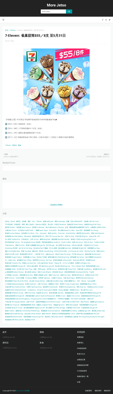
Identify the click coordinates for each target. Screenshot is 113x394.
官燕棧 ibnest (90, 260)
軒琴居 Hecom (52, 269)
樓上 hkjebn (30, 224)
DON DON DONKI (60, 251)
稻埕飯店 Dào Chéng (24, 260)
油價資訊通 (81, 359)
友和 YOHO (30, 302)
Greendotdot (70, 233)
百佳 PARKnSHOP (76, 221)
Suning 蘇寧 (91, 281)
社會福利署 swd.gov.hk (89, 308)
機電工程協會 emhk (40, 275)
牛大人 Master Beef (78, 266)
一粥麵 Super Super (41, 230)
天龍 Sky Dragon (69, 278)
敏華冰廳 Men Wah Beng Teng (58, 257)
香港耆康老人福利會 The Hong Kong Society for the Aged (84, 317)
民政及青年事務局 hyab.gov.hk (90, 293)
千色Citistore (9, 245)
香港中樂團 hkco (70, 281)
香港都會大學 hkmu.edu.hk (14, 320)
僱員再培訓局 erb (38, 236)
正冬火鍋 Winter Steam (45, 263)
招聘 (23, 224)
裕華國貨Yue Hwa (93, 248)
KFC (99, 236)
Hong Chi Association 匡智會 (47, 290)
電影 (29, 221)
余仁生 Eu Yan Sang (25, 248)
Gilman (83, 281)
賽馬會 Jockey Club (98, 311)
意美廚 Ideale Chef (91, 275)
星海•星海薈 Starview (56, 293)
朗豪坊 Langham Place (44, 305)
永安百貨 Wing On (81, 236)
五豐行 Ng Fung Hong (34, 287)
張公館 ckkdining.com (62, 266)
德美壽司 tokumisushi (50, 287)
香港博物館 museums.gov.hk (33, 317)
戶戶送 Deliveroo (78, 254)
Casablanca (31, 290)
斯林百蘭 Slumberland (92, 254)
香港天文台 (81, 354)
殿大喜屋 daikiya (30, 272)
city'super (43, 233)
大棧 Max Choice (11, 230)
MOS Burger (50, 245)
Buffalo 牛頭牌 (42, 257)
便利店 (14, 145)
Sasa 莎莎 (79, 230)
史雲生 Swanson (30, 284)
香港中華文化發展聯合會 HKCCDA (87, 314)
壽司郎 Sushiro (10, 227)
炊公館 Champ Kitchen (37, 281)
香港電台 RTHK (30, 320)
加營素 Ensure (74, 290)
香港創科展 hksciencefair (13, 317)
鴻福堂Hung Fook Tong (92, 224)
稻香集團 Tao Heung (91, 230)
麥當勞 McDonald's (83, 233)
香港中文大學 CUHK (12, 254)
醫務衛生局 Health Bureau (14, 314)
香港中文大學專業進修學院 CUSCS (63, 314)
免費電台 (80, 342)
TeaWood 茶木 (99, 242)
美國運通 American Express (50, 311)
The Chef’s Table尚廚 (78, 299)
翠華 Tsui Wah (26, 251)
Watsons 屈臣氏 (41, 224)
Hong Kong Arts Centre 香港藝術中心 (43, 299)
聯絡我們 (107, 390)
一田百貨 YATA (39, 254)
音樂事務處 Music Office (88, 284)
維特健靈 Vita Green (77, 257)
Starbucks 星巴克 (79, 260)
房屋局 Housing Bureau (67, 287)
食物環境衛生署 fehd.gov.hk (90, 296)
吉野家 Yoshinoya (38, 227)
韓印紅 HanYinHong (46, 251)
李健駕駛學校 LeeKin (72, 293)
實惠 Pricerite (20, 245)
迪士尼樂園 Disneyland (93, 257)
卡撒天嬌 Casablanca (84, 269)
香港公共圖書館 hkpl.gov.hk (35, 245)
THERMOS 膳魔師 (63, 299)
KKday (7, 221)
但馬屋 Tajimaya (44, 278)
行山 (37, 233)
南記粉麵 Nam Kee (64, 248)
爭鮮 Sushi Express (97, 233)
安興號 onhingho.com (82, 263)
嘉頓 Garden (52, 233)
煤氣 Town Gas (54, 275)
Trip (33, 221)
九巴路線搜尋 (82, 371)
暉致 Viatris (100, 251)
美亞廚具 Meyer (57, 272)
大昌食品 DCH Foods (91, 245)
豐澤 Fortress (9, 278)
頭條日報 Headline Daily (54, 281)
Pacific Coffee (66, 242)
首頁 (6, 30)
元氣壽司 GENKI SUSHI (98, 227)
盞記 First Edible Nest (12, 251)
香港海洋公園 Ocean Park (67, 269)
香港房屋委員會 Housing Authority (76, 272)
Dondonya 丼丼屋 (11, 248)
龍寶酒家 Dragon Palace (13, 257)
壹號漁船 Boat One (26, 275)
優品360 (35, 251)
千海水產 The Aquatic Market (15, 302)
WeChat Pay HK (90, 251)
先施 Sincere (50, 254)
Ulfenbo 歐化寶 (77, 245)
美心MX (50, 224)
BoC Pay (49, 260)
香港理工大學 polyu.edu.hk (54, 317)
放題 (34, 269)
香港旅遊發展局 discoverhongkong (17, 299)
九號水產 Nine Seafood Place (15, 287)
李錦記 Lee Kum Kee (29, 263)
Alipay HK (57, 263)
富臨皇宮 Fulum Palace (75, 224)
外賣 (78, 382)
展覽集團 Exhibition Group (14, 293)
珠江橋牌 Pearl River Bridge (55, 308)
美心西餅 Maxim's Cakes (66, 230)
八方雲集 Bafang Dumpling (14, 284)
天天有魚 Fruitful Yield (25, 230)
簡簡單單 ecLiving (39, 260)
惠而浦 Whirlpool (78, 275)
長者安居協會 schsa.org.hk (62, 260)
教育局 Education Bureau (84, 278)
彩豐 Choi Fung (30, 293)
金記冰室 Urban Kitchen (32, 314)
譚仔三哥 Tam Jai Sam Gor (54, 236)
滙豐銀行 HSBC (53, 284)
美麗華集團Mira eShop (69, 311)
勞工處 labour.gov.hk (46, 266)
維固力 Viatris (9, 311)
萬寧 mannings (60, 221)
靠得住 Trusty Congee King (69, 284)
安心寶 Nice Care (86, 290)
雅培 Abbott (46, 314)
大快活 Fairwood (60, 224)
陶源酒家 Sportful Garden (60, 239)
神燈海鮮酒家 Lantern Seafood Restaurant (40, 296)
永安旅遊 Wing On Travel (13, 308)
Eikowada (27, 236)
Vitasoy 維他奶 (63, 290)
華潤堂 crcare (60, 296)
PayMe (91, 272)
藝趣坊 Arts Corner (73, 296)
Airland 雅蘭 (20, 278)
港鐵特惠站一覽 (82, 376)
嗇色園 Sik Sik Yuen (99, 269)
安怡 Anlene (85, 302)
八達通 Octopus (56, 278)
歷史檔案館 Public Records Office (16, 281)
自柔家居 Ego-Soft (84, 311)
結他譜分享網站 (56, 205)
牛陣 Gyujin (42, 269)
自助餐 (24, 221)
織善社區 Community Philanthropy (28, 311)
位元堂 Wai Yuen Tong (24, 269)
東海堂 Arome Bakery (12, 233)
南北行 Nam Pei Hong (62, 254)
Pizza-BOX (53, 230)
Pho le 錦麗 (53, 248)
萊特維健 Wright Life (79, 248)
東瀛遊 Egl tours (59, 305)
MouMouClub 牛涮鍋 (40, 248)
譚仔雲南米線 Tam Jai (12, 242)
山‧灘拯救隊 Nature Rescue (14, 272)
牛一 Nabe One (10, 260)
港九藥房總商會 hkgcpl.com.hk (34, 308)
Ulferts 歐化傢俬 (32, 266)
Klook (13, 221)
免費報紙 (80, 337)
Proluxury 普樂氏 (31, 278)
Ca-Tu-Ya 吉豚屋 (68, 263)
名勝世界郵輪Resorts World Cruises (48, 302)
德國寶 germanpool (97, 302)
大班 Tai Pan (34, 239)
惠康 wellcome (48, 221)
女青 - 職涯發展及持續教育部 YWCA (77, 227)
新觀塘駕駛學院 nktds (28, 305)
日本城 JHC (25, 239)
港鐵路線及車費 (82, 365)
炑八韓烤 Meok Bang (63, 245)
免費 (67, 221)
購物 (19, 145)
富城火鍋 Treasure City (13, 263)
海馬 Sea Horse (77, 242)
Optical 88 (92, 236)
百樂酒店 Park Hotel (73, 308)
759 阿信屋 (9, 224)
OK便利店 (17, 224)
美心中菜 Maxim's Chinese (55, 227)
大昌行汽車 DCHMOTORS (70, 302)
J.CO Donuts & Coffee (75, 251)
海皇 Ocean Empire (44, 272)
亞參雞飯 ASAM (10, 269)
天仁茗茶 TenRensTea (12, 239)
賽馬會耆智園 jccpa (92, 266)
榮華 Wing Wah (45, 239)
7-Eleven (12, 30)
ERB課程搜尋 (81, 348)
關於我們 (98, 390)
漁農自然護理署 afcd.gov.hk (14, 296)
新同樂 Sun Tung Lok (12, 305)
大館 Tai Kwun (42, 284)
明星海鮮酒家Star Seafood (51, 242)
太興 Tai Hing (69, 236)
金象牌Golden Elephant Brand (15, 290)
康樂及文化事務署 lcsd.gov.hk (15, 266)
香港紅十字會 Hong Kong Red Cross (83, 239)
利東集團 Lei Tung (29, 257)
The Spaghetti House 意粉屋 (31, 242)
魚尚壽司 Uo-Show (27, 233)
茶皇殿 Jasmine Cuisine (95, 287)
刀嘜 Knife (90, 299)
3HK (78, 281)
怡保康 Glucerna (42, 293)
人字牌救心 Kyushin (11, 275)
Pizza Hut (61, 233)
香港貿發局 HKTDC (26, 254)
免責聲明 (88, 390)
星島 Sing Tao (81, 287)
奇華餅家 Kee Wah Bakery (14, 236)
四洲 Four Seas (65, 275)
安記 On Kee (88, 242)
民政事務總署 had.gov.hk (88, 305)
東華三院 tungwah (72, 305)
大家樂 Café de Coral (91, 221)
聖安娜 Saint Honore (23, 227)
